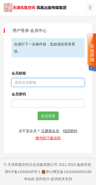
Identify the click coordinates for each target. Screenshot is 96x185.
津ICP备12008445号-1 (22, 172)
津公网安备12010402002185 (68, 172)
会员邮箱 (19, 73)
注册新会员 (50, 131)
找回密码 (70, 131)
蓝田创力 (43, 179)
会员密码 (19, 94)
